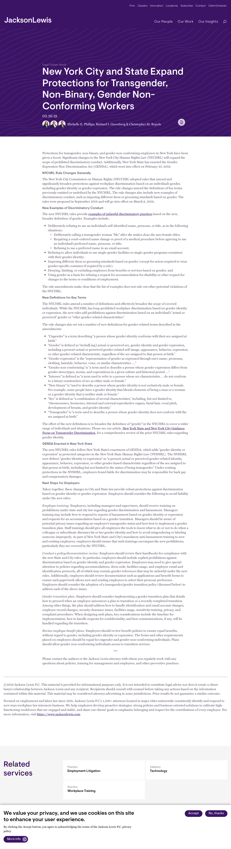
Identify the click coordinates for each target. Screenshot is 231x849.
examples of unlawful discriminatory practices (120, 213)
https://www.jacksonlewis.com (58, 714)
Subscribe (187, 6)
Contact (200, 6)
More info (14, 839)
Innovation (156, 6)
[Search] (223, 22)
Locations (172, 6)
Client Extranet (218, 6)
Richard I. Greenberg (110, 124)
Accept (193, 813)
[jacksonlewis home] (27, 19)
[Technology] (186, 769)
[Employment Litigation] (104, 769)
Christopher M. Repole (145, 124)
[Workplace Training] (104, 789)
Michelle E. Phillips (80, 124)
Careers (143, 6)
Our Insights (208, 22)
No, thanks (216, 813)
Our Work (185, 22)
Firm (132, 6)
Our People (163, 22)
